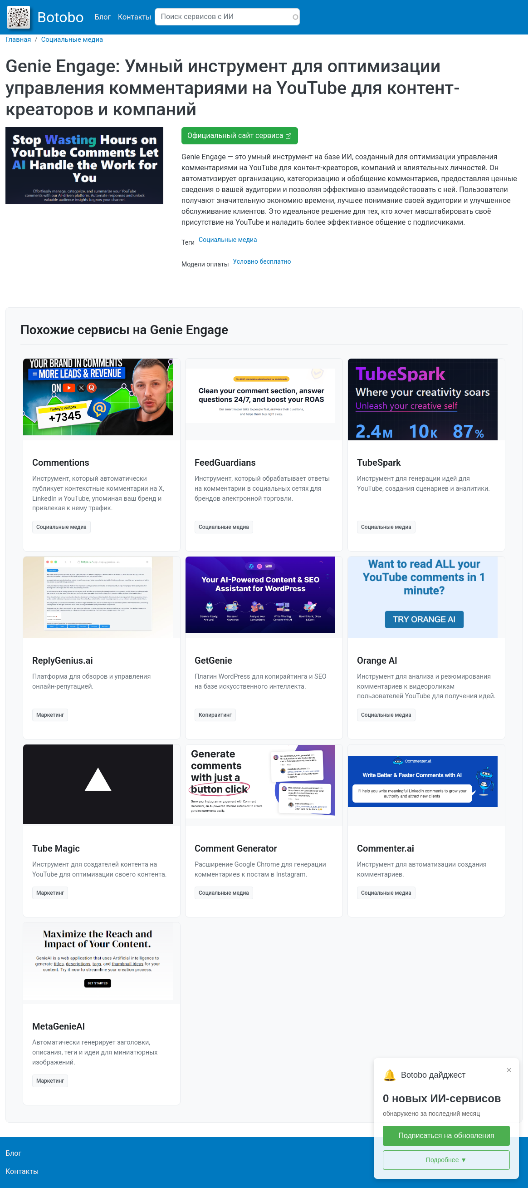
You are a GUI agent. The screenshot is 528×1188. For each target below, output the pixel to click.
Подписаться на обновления (446, 1135)
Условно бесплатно (262, 261)
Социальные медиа (72, 39)
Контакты (134, 17)
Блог (103, 17)
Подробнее (446, 1160)
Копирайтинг (215, 715)
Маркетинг (50, 715)
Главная (18, 39)
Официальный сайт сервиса (239, 135)
